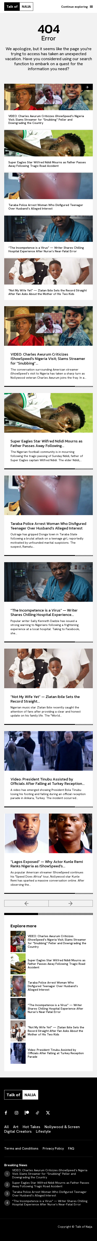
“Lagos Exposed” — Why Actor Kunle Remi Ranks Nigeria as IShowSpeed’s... (46, 864)
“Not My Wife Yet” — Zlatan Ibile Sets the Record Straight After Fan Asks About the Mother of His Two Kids (47, 292)
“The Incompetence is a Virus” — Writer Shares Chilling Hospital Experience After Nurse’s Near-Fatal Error (46, 249)
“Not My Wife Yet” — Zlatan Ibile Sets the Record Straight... (45, 699)
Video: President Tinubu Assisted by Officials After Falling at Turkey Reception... (47, 781)
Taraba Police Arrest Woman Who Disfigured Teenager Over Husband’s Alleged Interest (45, 206)
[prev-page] (10, 87)
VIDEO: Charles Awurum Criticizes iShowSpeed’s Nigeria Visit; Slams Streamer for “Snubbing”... (47, 358)
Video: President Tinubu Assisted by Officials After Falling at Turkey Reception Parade (56, 1053)
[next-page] (87, 87)
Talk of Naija (83, 1227)
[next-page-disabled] (71, 903)
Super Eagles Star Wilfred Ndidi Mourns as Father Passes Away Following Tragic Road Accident (47, 164)
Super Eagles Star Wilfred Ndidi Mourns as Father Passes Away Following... (46, 443)
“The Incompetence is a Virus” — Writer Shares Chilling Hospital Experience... (44, 612)
